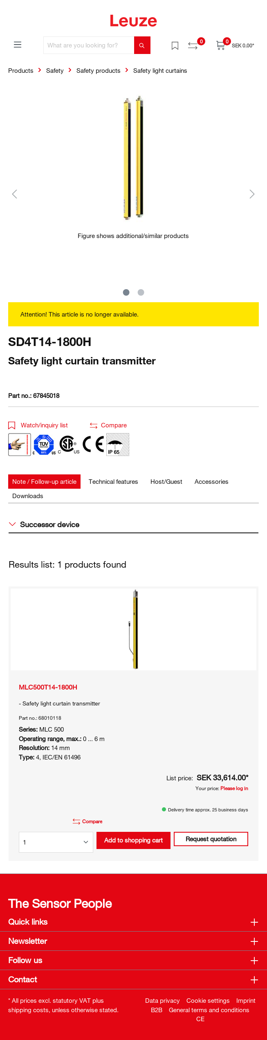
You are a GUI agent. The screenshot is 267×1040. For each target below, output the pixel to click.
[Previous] (14, 193)
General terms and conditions (209, 1009)
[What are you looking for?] (89, 45)
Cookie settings (208, 1000)
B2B (156, 1009)
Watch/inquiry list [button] (38, 425)
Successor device (44, 524)
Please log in (234, 788)
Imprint (246, 1000)
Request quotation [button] (211, 838)
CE (200, 1018)
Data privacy (162, 1000)
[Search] (142, 45)
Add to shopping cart (133, 840)
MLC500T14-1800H (48, 687)
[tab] (44, 481)
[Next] (252, 193)
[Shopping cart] (235, 45)
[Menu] (17, 44)
